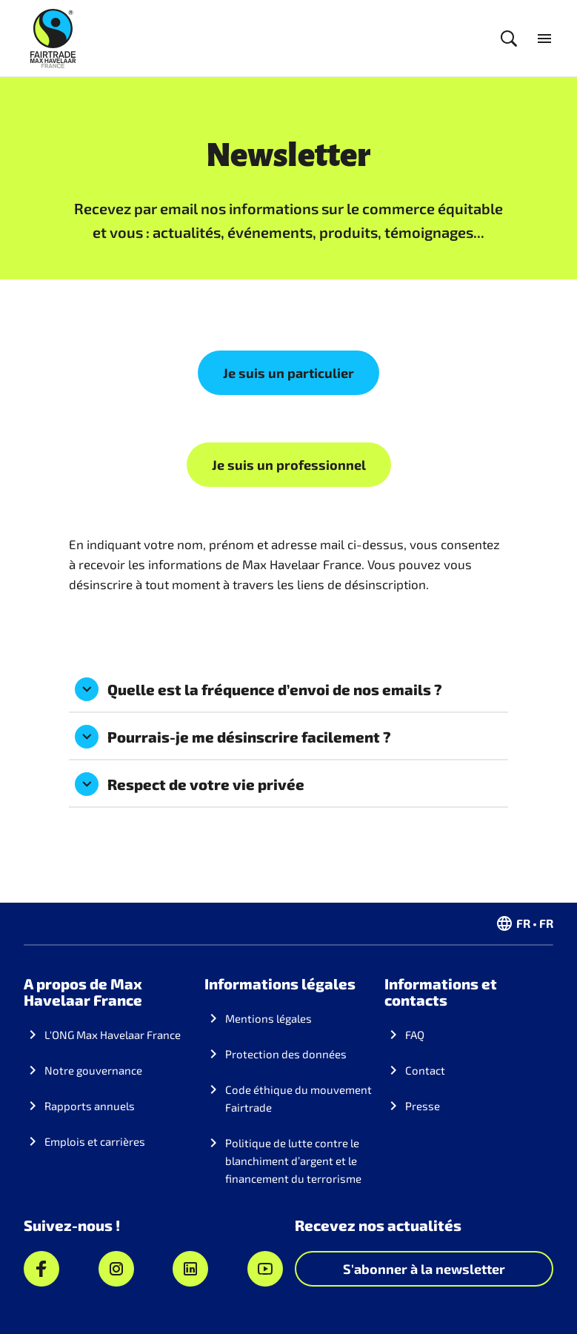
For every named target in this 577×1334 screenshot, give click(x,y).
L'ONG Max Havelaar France (112, 1034)
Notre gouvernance (93, 1070)
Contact (425, 1070)
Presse (422, 1105)
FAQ (414, 1034)
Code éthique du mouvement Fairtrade (298, 1098)
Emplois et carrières (94, 1141)
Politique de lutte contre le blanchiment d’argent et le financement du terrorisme (293, 1160)
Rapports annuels (89, 1105)
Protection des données (286, 1054)
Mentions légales (268, 1018)
